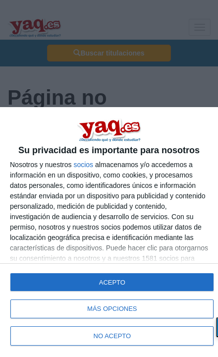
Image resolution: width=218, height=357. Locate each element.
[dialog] (109, 232)
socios (83, 164)
